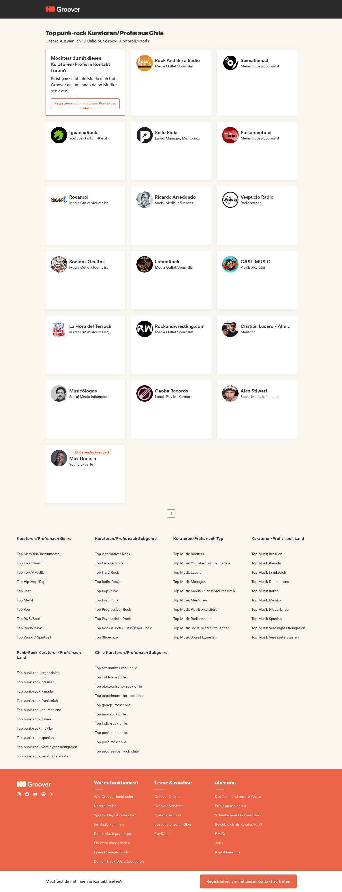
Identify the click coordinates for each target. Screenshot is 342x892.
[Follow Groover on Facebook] (27, 795)
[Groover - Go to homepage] (55, 784)
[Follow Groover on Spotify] (43, 795)
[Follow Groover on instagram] (19, 795)
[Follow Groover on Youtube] (35, 795)
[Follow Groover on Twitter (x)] (52, 795)
